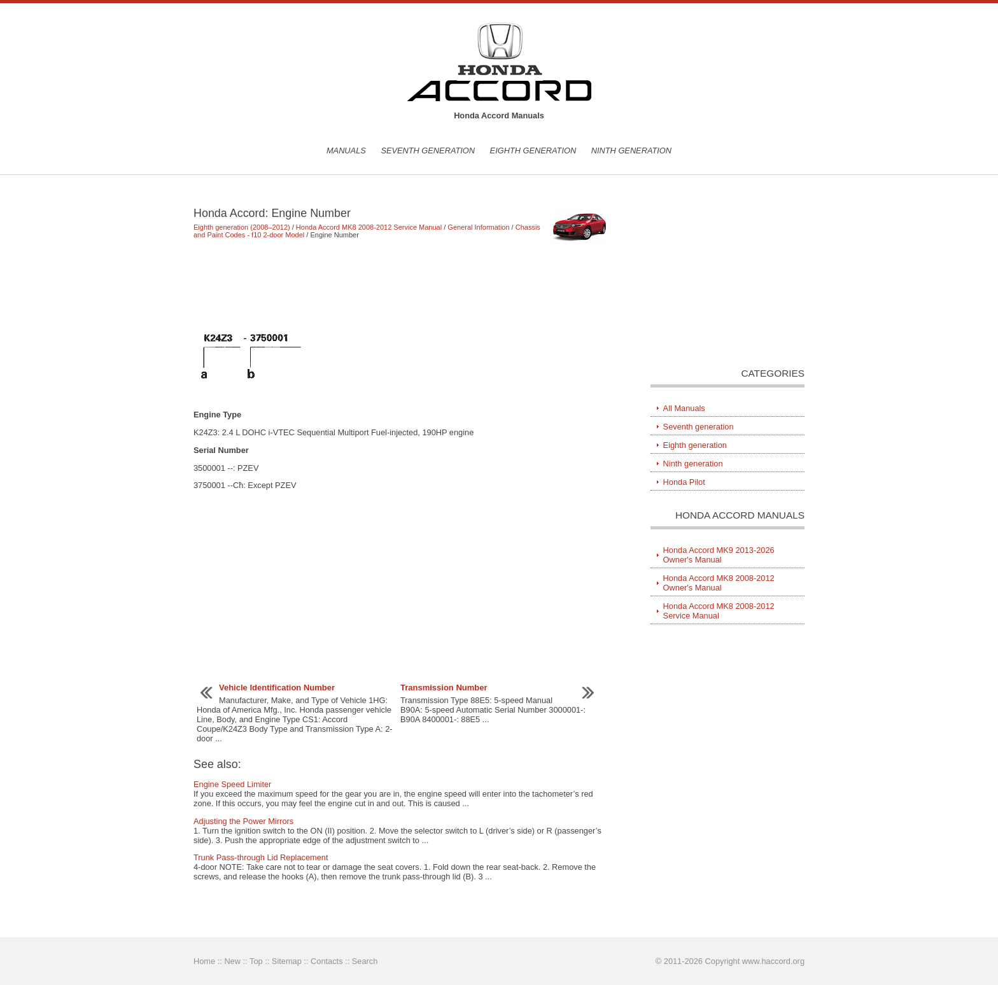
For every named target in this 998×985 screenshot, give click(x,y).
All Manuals (684, 408)
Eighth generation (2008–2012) (241, 227)
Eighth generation (533, 150)
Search (365, 961)
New (232, 961)
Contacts (327, 961)
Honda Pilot (684, 482)
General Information (478, 227)
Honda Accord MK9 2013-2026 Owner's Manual (719, 554)
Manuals (346, 150)
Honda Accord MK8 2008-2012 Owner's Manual (719, 582)
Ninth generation (631, 150)
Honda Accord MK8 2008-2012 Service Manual (369, 227)
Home (204, 961)
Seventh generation (428, 150)
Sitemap (287, 961)
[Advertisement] (403, 285)
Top (256, 961)
